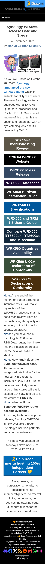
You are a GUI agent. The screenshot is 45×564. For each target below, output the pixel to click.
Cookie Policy (10, 547)
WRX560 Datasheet (22, 183)
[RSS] (20, 551)
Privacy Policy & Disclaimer (29, 547)
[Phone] (25, 551)
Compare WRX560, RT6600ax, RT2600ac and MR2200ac (22, 235)
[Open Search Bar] (41, 17)
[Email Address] (30, 551)
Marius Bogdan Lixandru (22, 525)
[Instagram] (39, 551)
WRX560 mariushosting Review (22, 144)
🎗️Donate (35, 3)
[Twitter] (15, 551)
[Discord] (5, 551)
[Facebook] (10, 551)
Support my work (24, 522)
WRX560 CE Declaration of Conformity (22, 283)
